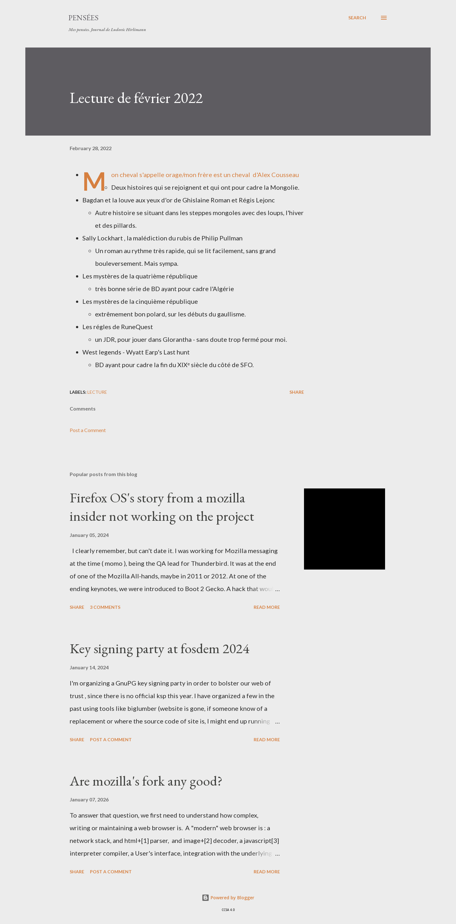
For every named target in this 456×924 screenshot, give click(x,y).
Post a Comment (88, 430)
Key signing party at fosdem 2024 (159, 648)
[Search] (357, 18)
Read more (267, 607)
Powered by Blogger (228, 898)
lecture (97, 392)
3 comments (105, 607)
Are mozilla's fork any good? (146, 781)
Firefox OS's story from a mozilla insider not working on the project (162, 506)
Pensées (83, 17)
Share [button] (296, 392)
